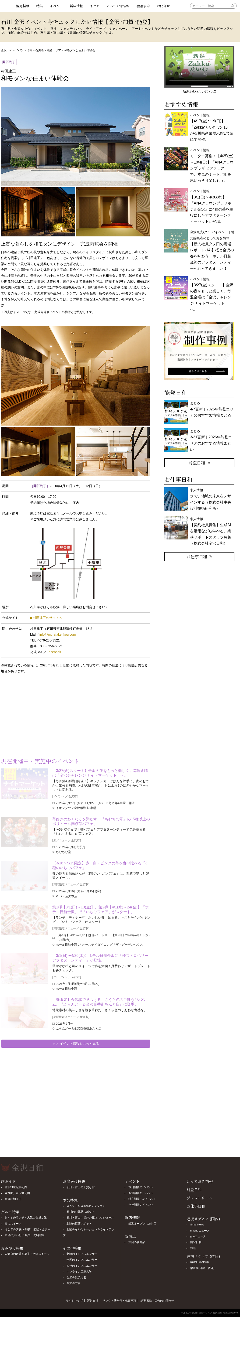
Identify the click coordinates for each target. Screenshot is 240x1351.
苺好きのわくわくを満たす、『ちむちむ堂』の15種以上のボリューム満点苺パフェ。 (101, 821)
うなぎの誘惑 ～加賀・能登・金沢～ (27, 1229)
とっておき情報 (118, 5)
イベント (56, 5)
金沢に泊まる (13, 1198)
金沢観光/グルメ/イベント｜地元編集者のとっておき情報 (212, 250)
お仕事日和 (196, 1206)
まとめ (95, 5)
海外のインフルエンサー (82, 1265)
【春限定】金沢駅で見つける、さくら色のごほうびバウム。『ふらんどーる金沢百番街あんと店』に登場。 (99, 1002)
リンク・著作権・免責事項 (119, 1300)
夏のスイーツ (13, 1223)
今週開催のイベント (141, 1193)
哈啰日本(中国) (199, 1262)
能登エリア (54, 50)
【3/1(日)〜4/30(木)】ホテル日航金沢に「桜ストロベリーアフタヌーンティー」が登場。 (100, 958)
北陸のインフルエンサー (82, 1253)
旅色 (193, 1248)
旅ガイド (8, 1181)
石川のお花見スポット (81, 1211)
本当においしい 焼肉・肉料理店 (25, 1235)
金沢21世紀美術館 (16, 1187)
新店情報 (76, 5)
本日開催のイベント (141, 1187)
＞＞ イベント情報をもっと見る (75, 1043)
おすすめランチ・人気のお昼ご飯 (26, 1217)
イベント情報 (23, 50)
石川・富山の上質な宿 (81, 1187)
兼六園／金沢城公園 (17, 1193)
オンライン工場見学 (79, 1271)
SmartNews (197, 1224)
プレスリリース (199, 1198)
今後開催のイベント (141, 1204)
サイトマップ (74, 1300)
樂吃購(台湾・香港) (202, 1268)
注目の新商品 (136, 1242)
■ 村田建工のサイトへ (46, 618)
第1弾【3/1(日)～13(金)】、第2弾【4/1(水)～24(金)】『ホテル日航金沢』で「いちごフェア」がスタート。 (100, 909)
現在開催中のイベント (142, 1198)
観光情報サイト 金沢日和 (7, 6)
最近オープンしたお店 (142, 1223)
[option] (199, 351)
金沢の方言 (74, 1283)
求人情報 (210, 531)
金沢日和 (6, 50)
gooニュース (198, 1236)
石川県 (39, 50)
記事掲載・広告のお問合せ (157, 1300)
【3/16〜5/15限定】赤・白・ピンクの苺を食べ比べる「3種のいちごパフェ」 (99, 865)
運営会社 (92, 1300)
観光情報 (22, 5)
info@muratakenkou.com (57, 634)
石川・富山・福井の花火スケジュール (90, 1217)
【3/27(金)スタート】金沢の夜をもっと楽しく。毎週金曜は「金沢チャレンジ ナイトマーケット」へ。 (100, 773)
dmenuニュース (200, 1230)
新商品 (130, 1236)
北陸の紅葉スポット (79, 1223)
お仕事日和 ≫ (199, 556)
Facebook (54, 652)
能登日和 (194, 1189)
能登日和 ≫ (199, 463)
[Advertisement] (38, 715)
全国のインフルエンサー (82, 1259)
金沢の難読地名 (76, 1277)
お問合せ (163, 5)
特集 (39, 5)
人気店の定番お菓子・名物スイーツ (27, 1253)
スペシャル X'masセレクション (86, 1205)
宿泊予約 (143, 5)
